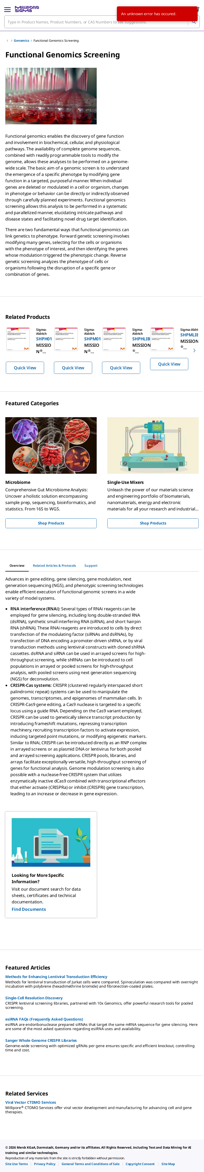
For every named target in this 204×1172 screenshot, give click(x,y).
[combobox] (102, 22)
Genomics (21, 40)
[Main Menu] (7, 9)
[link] (16, 1164)
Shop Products (51, 523)
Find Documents (29, 909)
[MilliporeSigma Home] (27, 9)
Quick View (25, 368)
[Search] (193, 22)
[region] (102, 350)
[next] (194, 350)
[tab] (17, 566)
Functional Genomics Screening (56, 40)
